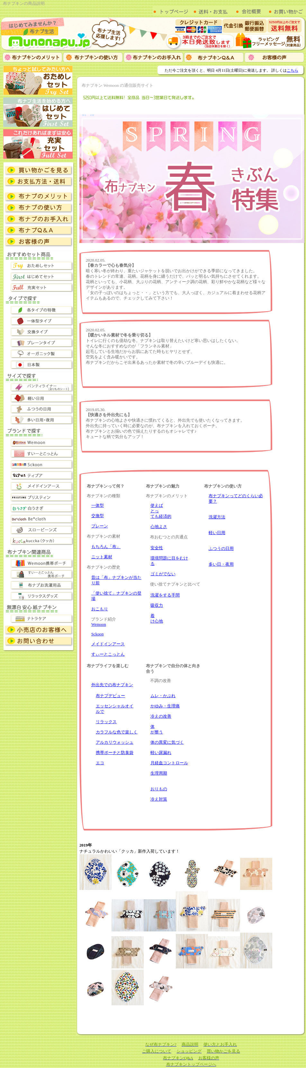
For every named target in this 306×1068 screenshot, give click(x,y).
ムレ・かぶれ (163, 696)
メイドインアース (108, 644)
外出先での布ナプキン (112, 685)
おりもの (158, 789)
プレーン (99, 526)
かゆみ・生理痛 (165, 706)
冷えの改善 (160, 716)
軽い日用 (217, 533)
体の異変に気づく (167, 742)
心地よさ (158, 527)
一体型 (97, 505)
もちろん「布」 (106, 546)
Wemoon (98, 624)
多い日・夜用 (221, 564)
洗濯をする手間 (165, 595)
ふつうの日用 (221, 548)
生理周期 (158, 773)
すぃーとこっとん (108, 654)
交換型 (97, 516)
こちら (292, 70)
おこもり (99, 609)
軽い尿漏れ (160, 752)
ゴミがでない (163, 574)
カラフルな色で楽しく (117, 732)
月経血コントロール (169, 763)
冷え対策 (158, 799)
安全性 (156, 548)
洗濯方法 (217, 517)
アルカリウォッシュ (114, 742)
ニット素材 (101, 557)
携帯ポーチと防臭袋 (114, 752)
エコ (100, 763)
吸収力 (156, 605)
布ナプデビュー (110, 696)
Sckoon (97, 634)
